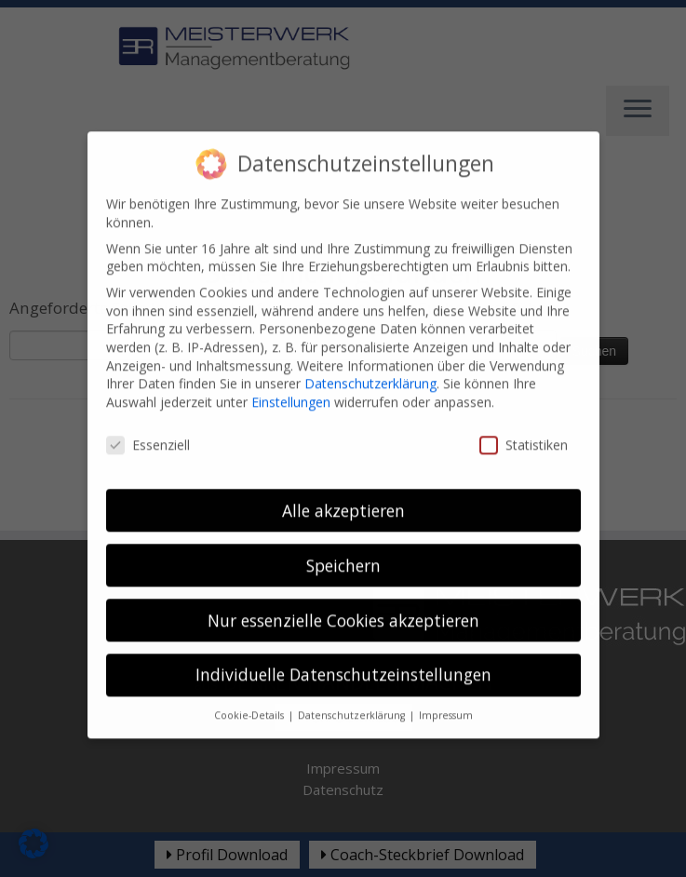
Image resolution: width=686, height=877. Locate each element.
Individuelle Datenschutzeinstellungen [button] (343, 661)
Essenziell (148, 430)
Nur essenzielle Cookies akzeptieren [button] (343, 606)
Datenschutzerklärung (370, 369)
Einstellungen (290, 388)
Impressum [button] (446, 701)
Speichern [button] (343, 551)
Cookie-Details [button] (250, 701)
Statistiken (523, 430)
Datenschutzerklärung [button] (353, 701)
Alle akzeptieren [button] (343, 496)
